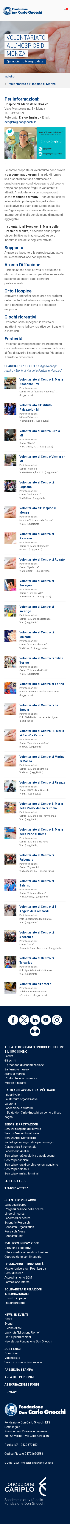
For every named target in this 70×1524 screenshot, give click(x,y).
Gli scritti (10, 1060)
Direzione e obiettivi (17, 1248)
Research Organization (19, 1227)
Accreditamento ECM (18, 1277)
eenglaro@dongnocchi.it (20, 122)
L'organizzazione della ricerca (23, 1209)
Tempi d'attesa (16, 1188)
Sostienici (12, 1349)
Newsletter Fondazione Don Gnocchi (28, 1341)
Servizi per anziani (16, 1160)
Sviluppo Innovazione (21, 1243)
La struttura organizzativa (21, 1099)
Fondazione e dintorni (18, 1108)
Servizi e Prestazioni (21, 1124)
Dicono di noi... (13, 1328)
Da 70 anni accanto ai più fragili (30, 1090)
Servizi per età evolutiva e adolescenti (29, 1155)
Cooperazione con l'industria (22, 1256)
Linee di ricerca (14, 1213)
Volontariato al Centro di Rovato (42, 559)
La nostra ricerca (15, 1204)
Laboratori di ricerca (17, 1218)
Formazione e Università (24, 1264)
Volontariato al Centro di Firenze (42, 782)
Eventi (8, 1323)
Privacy (10, 1392)
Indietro (9, 76)
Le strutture (15, 1181)
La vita (8, 1056)
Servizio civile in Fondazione (23, 1362)
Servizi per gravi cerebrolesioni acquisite (31, 1164)
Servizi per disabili (16, 1169)
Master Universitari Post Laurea (25, 1268)
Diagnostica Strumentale (20, 1146)
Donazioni (11, 1353)
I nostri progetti (14, 1303)
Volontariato (12, 1358)
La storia (10, 1103)
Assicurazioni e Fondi (21, 1384)
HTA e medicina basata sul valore (26, 1252)
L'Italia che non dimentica (20, 1078)
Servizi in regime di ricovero (22, 1129)
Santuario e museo (16, 1069)
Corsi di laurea (13, 1273)
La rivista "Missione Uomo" (22, 1332)
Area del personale (20, 1377)
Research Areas (14, 1231)
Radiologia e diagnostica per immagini (29, 1142)
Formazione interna (16, 1282)
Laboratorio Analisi (16, 1151)
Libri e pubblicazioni (17, 1337)
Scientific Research (20, 1200)
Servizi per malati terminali (21, 1173)
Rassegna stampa (18, 1369)
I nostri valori (12, 1094)
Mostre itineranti (15, 1083)
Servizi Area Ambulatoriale (21, 1133)
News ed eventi (16, 1314)
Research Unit (13, 1236)
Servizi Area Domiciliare (20, 1138)
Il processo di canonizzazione (24, 1065)
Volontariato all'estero (35, 984)
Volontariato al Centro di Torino (41, 684)
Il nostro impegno (15, 1298)
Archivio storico (14, 1074)
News (8, 1319)
